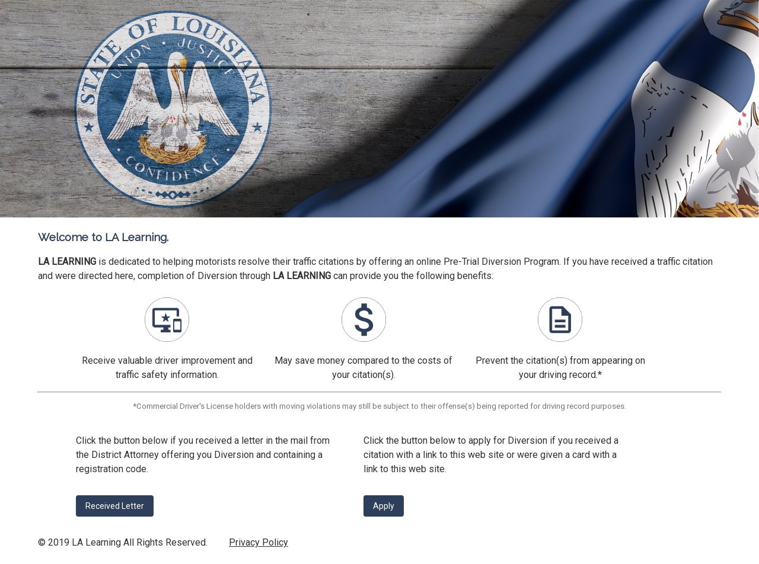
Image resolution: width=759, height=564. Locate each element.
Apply (383, 506)
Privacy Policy (258, 542)
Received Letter (114, 506)
